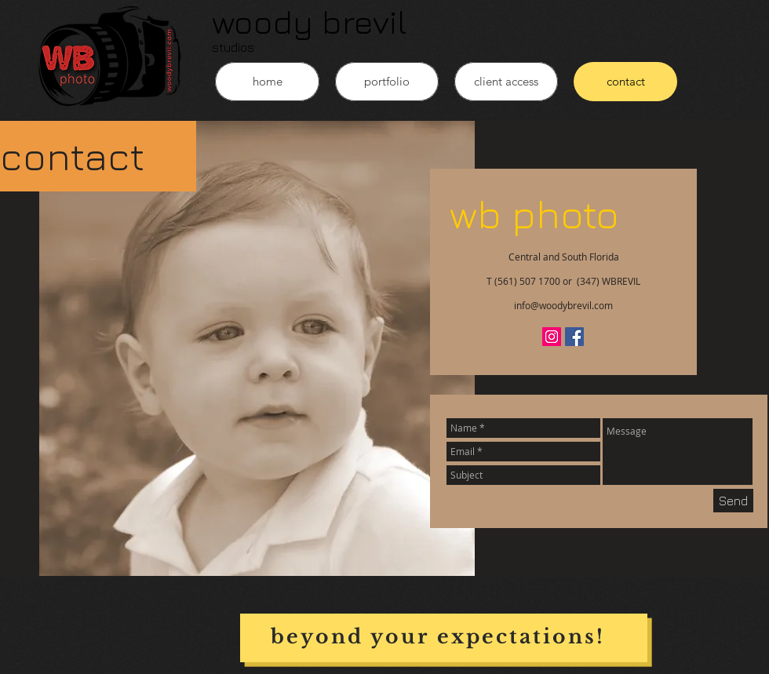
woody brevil (309, 21)
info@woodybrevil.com (563, 305)
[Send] (733, 500)
